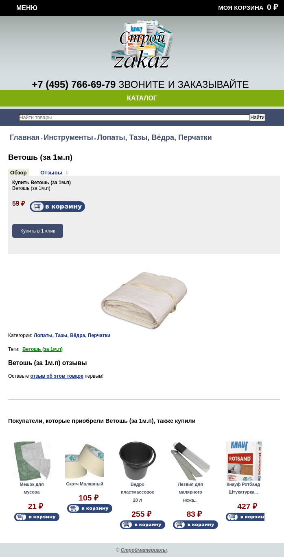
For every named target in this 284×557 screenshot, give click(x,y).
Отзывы (51, 173)
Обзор (18, 173)
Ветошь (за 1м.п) (42, 349)
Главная (24, 137)
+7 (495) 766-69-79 (74, 84)
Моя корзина (240, 7)
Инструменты (68, 137)
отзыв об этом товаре (56, 376)
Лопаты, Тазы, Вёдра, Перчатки (154, 137)
